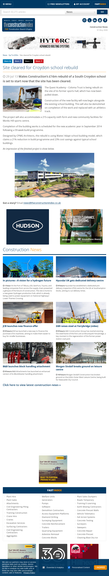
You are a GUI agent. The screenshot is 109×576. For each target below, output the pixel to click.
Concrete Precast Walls (88, 510)
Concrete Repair (84, 530)
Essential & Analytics (53, 567)
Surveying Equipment (52, 520)
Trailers (45, 527)
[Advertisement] (54, 420)
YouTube (100, 20)
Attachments (13, 503)
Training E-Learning (86, 503)
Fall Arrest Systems (86, 517)
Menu (8, 4)
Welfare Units (48, 496)
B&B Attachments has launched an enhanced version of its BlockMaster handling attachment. (26, 372)
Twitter (89, 20)
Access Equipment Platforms (55, 513)
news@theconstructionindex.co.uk (42, 203)
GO (102, 12)
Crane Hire (12, 516)
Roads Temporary (85, 500)
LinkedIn (95, 20)
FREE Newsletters (59, 4)
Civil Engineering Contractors (15, 531)
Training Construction (17, 512)
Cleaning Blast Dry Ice (87, 537)
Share (6, 61)
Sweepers (81, 527)
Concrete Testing (85, 520)
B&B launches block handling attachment (26, 366)
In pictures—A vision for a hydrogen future (27, 280)
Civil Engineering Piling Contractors (17, 508)
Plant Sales (12, 500)
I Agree (100, 567)
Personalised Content (79, 567)
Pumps (45, 503)
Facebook (105, 20)
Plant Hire (11, 496)
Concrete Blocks (49, 537)
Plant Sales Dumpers (87, 496)
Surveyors (81, 524)
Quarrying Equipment (52, 530)
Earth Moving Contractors (89, 506)
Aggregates (12, 536)
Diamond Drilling (50, 517)
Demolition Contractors (53, 510)
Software (46, 506)
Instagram (84, 20)
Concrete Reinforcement (53, 524)
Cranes (10, 519)
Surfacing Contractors (17, 526)
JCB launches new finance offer (20, 326)
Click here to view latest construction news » (32, 385)
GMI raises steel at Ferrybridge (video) (77, 326)
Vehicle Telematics (86, 513)
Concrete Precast (85, 534)
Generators (47, 500)
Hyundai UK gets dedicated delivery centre (80, 280)
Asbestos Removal (50, 534)
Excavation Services (16, 523)
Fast (100, 4)
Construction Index (18, 25)
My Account (83, 4)
